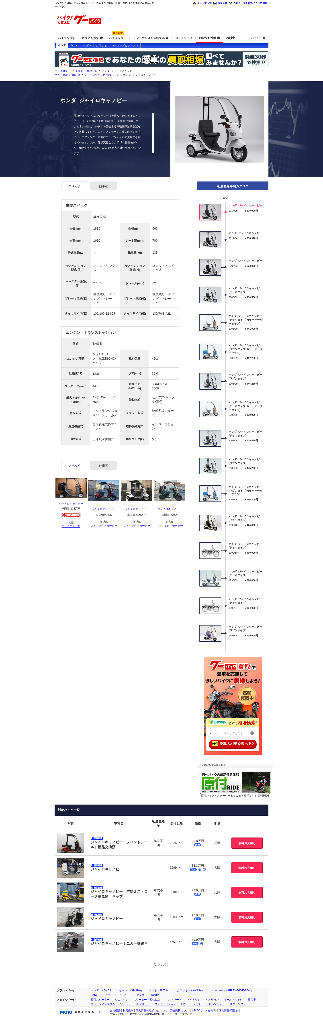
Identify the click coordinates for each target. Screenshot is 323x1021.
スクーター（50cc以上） (148, 999)
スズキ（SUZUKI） (160, 990)
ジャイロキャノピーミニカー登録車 (119, 943)
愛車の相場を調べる (233, 743)
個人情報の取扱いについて (152, 1010)
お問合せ (222, 3)
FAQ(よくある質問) (205, 1010)
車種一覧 (92, 71)
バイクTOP (61, 71)
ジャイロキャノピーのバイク (101, 74)
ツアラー (125, 1004)
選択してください (239, 733)
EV (183, 1004)
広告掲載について (180, 1010)
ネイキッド (193, 999)
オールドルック (233, 999)
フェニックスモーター (103, 525)
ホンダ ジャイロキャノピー (245, 205)
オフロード (142, 1004)
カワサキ (101, 45)
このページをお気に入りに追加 (250, 3)
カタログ (77, 71)
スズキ (87, 45)
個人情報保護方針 (229, 1010)
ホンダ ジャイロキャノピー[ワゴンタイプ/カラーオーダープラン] (245, 349)
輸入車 (252, 999)
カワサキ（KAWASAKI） (192, 990)
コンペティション (165, 1004)
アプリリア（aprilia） (149, 995)
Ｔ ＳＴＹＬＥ (71, 526)
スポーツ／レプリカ (103, 1004)
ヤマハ (75, 45)
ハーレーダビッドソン (124, 45)
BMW (94, 995)
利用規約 (128, 1010)
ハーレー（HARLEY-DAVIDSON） (232, 990)
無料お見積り (247, 843)
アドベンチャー (215, 1004)
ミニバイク (121, 999)
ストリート (175, 999)
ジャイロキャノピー (71, 503)
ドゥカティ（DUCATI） (117, 995)
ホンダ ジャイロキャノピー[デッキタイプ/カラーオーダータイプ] (245, 319)
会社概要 (115, 1010)
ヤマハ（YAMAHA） (131, 990)
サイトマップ (204, 3)
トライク (195, 1004)
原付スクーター (100, 999)
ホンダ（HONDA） (102, 990)
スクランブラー (239, 1004)
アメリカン (212, 999)
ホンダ (62, 45)
